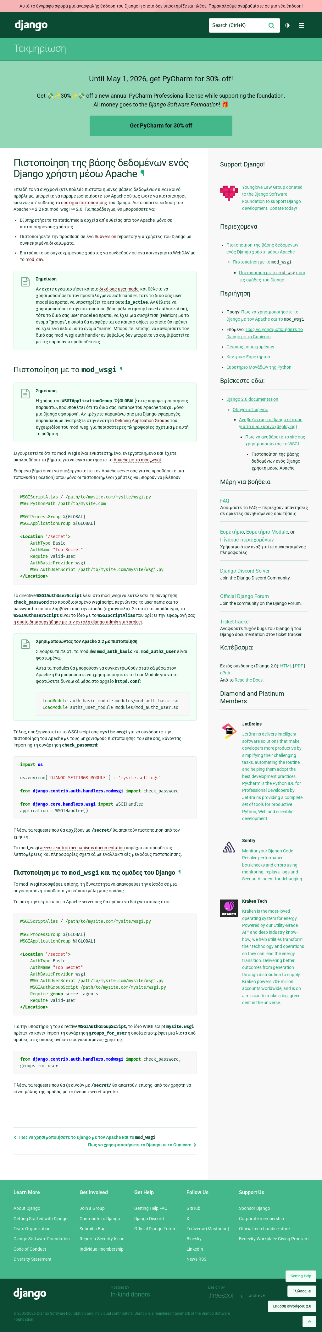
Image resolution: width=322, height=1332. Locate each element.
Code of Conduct (30, 1249)
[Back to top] (309, 1321)
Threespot (223, 1296)
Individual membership (102, 1249)
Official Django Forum (244, 596)
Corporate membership (261, 1218)
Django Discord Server (244, 571)
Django (31, 25)
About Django (27, 1208)
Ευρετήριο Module (267, 532)
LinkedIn (194, 1249)
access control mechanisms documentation (82, 847)
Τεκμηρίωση (40, 48)
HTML (286, 665)
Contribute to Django (100, 1218)
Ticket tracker (235, 622)
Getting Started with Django (41, 1218)
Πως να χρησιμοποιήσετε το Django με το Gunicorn (142, 1144)
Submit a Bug (93, 1228)
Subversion (105, 236)
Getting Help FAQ (151, 1208)
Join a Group (92, 1208)
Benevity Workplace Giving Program (273, 1238)
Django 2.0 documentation (252, 399)
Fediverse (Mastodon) (207, 1228)
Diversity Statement (33, 1259)
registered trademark (172, 1313)
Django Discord (149, 1218)
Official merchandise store (264, 1228)
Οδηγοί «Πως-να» (250, 409)
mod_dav (34, 259)
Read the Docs (249, 679)
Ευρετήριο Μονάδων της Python (258, 367)
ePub (225, 672)
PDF (299, 665)
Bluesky (194, 1238)
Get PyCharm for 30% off (161, 125)
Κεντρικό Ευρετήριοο (248, 356)
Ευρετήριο (232, 532)
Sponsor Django (254, 1208)
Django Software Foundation (42, 1238)
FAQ (224, 501)
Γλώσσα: (301, 1291)
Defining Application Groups (142, 420)
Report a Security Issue (102, 1238)
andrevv (264, 1296)
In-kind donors (130, 1294)
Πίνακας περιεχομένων (250, 346)
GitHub (193, 1208)
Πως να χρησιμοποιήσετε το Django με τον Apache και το (84, 1137)
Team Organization (32, 1228)
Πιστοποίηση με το (262, 261)
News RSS (196, 1259)
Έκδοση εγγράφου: (292, 1306)
